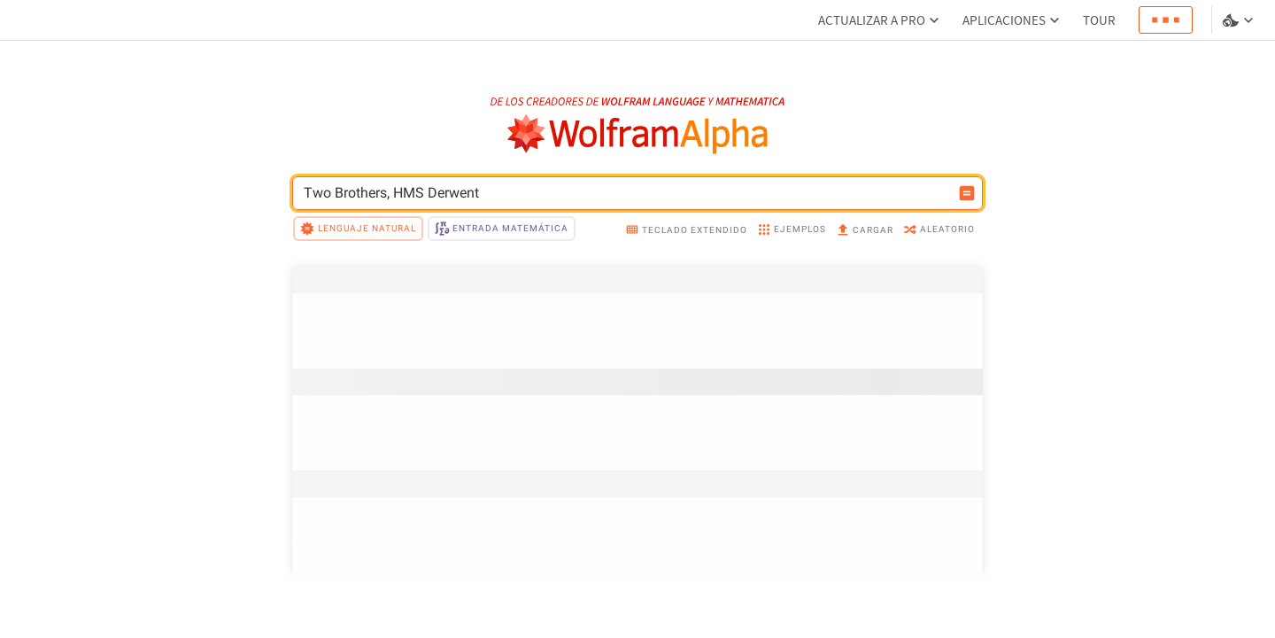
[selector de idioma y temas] (1239, 20)
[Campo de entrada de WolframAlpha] (626, 193)
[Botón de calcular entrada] (967, 193)
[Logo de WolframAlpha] (638, 134)
